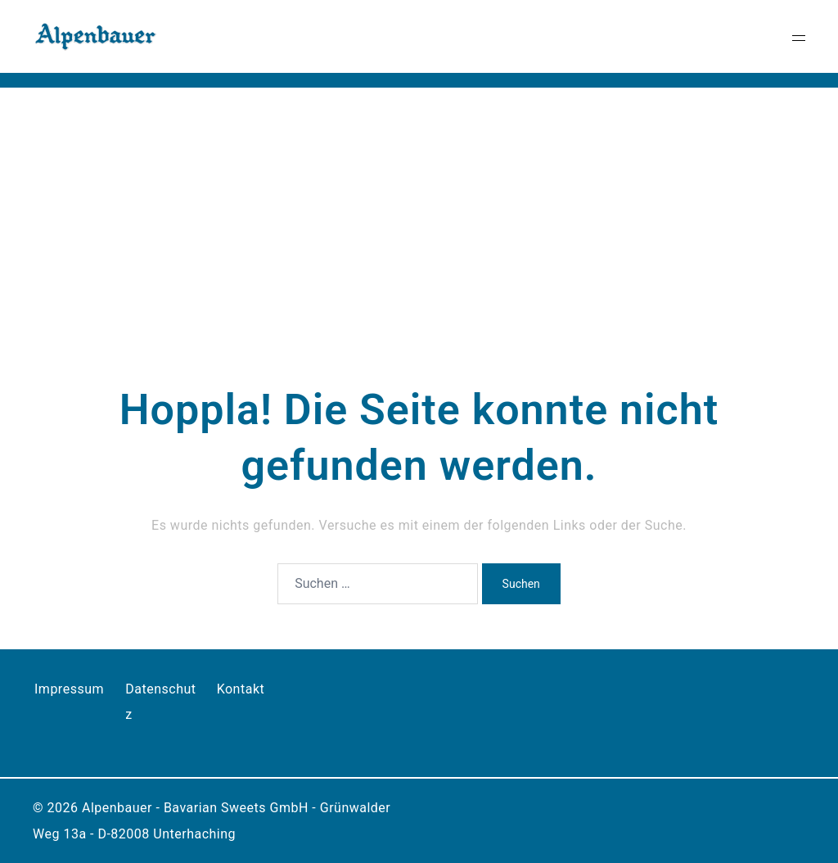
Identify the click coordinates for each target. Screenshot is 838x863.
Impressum (69, 689)
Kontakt (241, 689)
